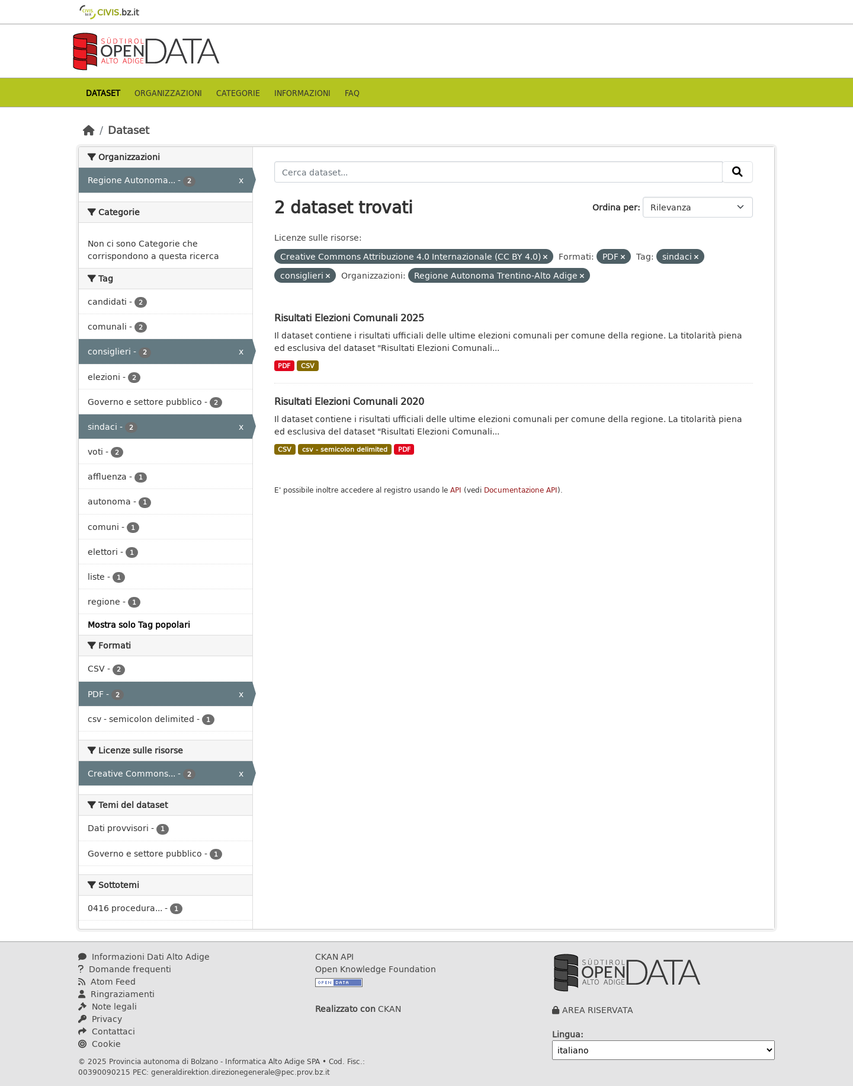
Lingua (566, 1034)
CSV (308, 365)
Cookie (99, 1043)
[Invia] (737, 172)
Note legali (107, 1006)
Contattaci (106, 1031)
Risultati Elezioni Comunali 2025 (349, 317)
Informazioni (302, 93)
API (455, 490)
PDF (284, 365)
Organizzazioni (168, 93)
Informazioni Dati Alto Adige (144, 956)
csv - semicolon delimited (344, 449)
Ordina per (614, 207)
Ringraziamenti (116, 994)
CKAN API (334, 956)
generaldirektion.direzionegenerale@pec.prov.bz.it (240, 1071)
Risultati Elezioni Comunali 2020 (349, 401)
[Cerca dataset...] (498, 172)
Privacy (100, 1018)
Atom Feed (107, 981)
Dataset (103, 93)
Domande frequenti (124, 969)
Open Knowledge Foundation (375, 969)
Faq (352, 93)
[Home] (89, 130)
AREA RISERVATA (597, 1010)
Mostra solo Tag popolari (139, 624)
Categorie (238, 93)
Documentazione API (520, 490)
